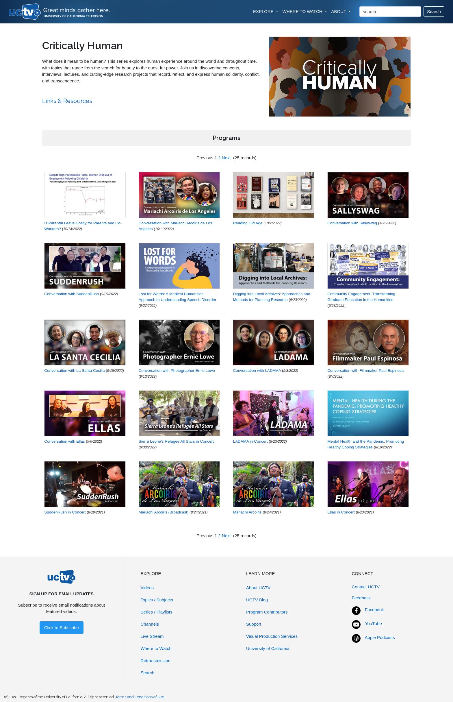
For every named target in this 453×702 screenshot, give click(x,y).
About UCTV (258, 587)
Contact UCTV (366, 586)
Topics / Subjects (157, 599)
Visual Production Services (272, 636)
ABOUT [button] (339, 11)
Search (434, 11)
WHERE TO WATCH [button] (303, 11)
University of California (267, 648)
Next (226, 157)
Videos (147, 587)
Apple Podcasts (380, 637)
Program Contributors (266, 611)
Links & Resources (68, 100)
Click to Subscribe (61, 627)
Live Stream (152, 636)
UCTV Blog (257, 599)
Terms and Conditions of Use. (140, 697)
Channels (150, 624)
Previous (204, 157)
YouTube (373, 623)
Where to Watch (156, 648)
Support (253, 624)
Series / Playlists (156, 611)
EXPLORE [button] (264, 11)
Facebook (374, 609)
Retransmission (155, 660)
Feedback (361, 597)
